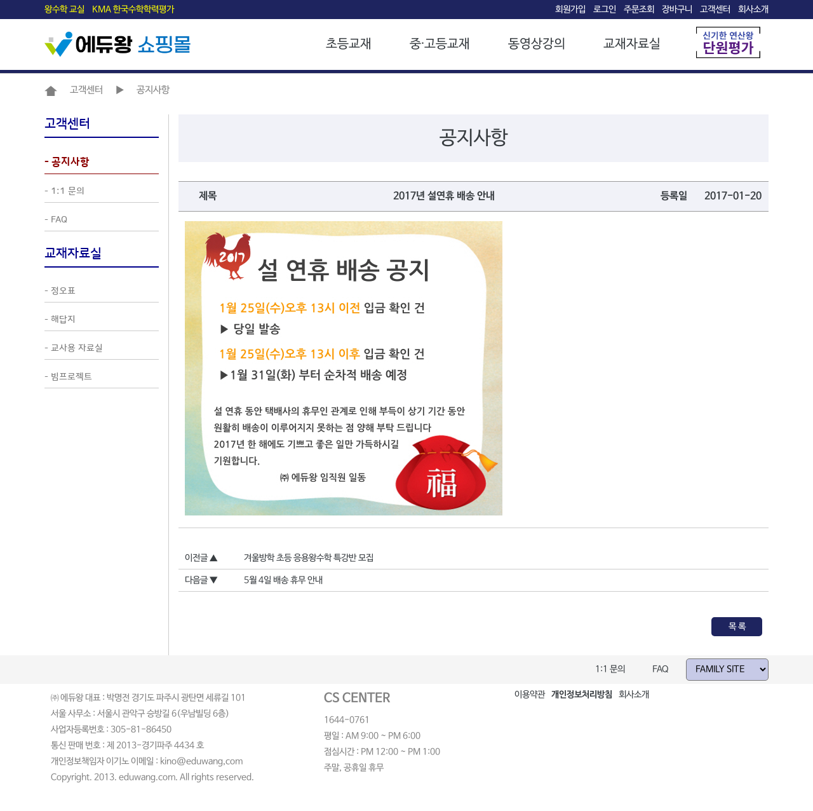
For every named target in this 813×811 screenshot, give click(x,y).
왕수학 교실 (64, 9)
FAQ (660, 669)
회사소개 (753, 9)
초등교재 (349, 44)
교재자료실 (632, 44)
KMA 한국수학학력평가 (133, 9)
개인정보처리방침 (581, 695)
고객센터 (715, 9)
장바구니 (677, 9)
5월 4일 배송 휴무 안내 (283, 580)
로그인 (604, 9)
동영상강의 (536, 44)
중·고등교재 (440, 44)
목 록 (737, 627)
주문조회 (639, 9)
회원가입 (570, 9)
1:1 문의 (610, 669)
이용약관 (529, 695)
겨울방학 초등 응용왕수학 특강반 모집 (308, 558)
